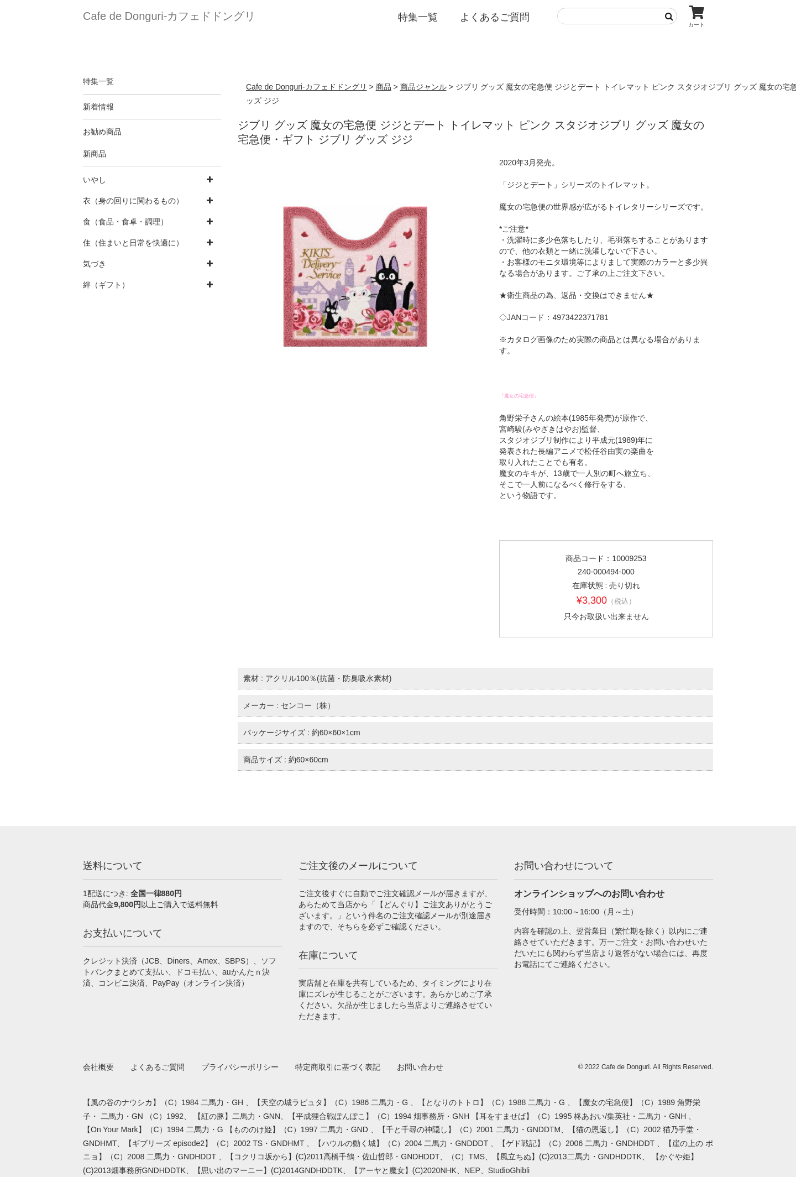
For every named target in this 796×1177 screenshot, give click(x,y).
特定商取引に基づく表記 (337, 1067)
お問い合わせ (420, 1067)
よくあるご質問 (495, 17)
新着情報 (98, 106)
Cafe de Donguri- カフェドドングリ (169, 16)
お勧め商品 (102, 131)
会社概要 (98, 1067)
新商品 (94, 153)
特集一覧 (418, 17)
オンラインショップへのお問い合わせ (589, 893)
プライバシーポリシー (240, 1067)
